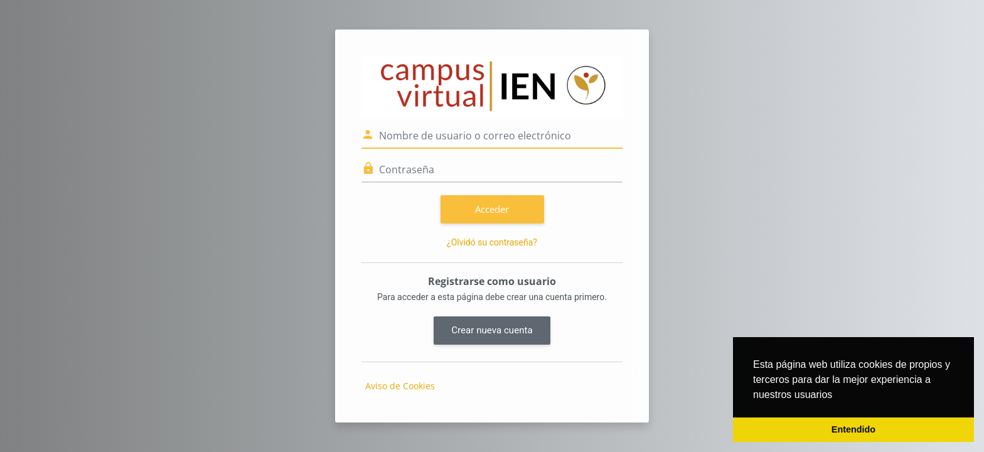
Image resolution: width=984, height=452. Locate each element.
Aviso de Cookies (400, 386)
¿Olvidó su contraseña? (492, 242)
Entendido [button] (853, 429)
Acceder (492, 209)
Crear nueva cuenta (491, 330)
